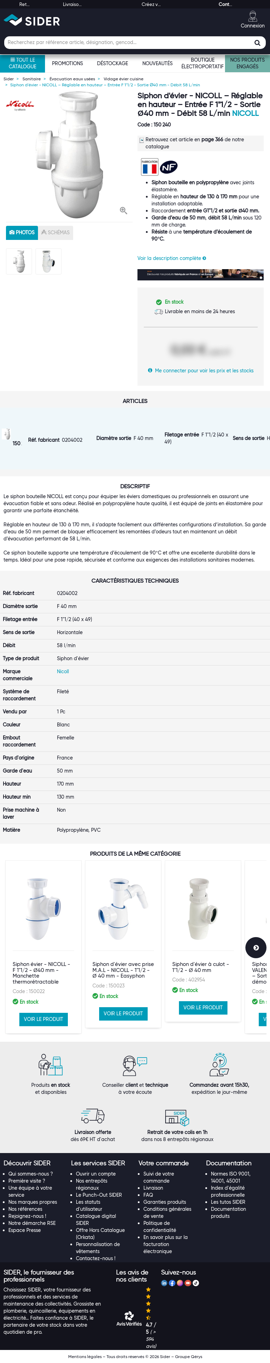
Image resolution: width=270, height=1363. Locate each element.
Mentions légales (85, 1356)
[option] (69, 155)
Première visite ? (26, 1181)
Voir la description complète (171, 258)
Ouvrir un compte (96, 1174)
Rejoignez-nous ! (27, 1216)
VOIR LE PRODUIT (43, 1019)
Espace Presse (24, 1230)
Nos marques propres (32, 1202)
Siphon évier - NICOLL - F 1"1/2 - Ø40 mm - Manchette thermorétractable (41, 973)
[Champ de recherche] (135, 42)
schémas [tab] (55, 232)
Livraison (153, 1188)
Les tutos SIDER (228, 1202)
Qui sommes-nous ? (30, 1174)
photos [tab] (21, 232)
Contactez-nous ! (95, 1258)
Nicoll (245, 113)
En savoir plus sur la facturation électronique (165, 1244)
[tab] (34, 1163)
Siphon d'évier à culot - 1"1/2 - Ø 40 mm (200, 967)
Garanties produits (164, 1202)
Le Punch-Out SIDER (99, 1195)
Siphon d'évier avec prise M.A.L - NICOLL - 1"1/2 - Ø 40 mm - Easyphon (123, 970)
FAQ (148, 1195)
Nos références (25, 1209)
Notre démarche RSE (32, 1223)
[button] (123, 211)
